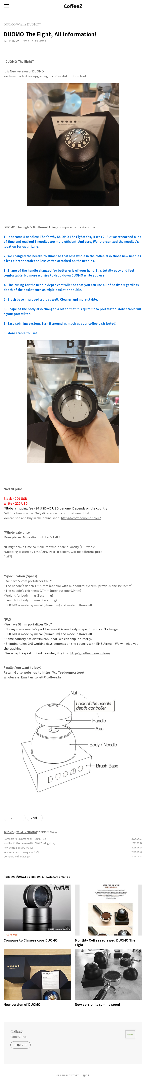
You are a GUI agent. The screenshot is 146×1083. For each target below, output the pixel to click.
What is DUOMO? (26, 832)
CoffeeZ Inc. (18, 1037)
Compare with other (15, 856)
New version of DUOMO (16, 847)
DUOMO (9, 832)
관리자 (86, 1075)
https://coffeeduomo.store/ (81, 518)
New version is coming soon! (19, 852)
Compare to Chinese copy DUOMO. (23, 838)
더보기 (8, 556)
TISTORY (74, 1075)
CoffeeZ (73, 6)
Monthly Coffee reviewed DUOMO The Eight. (27, 843)
